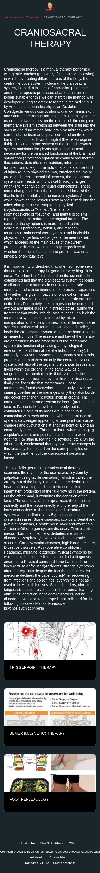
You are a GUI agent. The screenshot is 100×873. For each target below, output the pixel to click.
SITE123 (45, 862)
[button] (5, 6)
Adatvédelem (58, 857)
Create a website (64, 862)
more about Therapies (24, 17)
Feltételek (36, 857)
